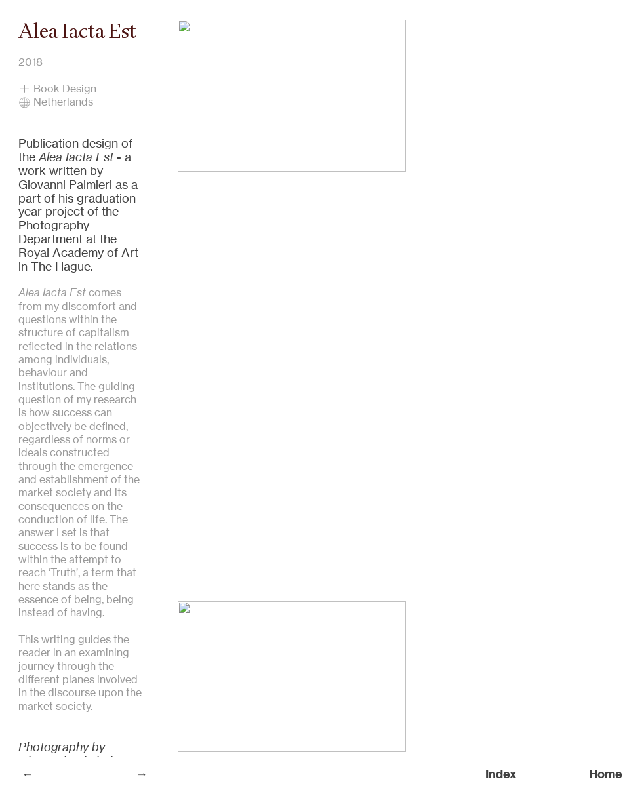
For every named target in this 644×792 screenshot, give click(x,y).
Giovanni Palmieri (65, 184)
